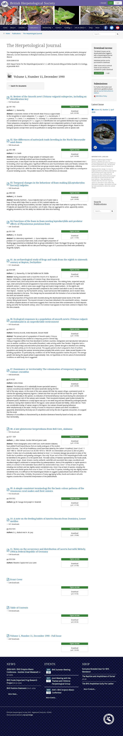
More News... (13, 694)
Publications (34, 28)
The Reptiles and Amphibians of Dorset (98, 676)
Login (118, 3)
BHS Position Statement (17, 688)
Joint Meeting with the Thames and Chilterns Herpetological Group (61, 681)
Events (59, 28)
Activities (23, 28)
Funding (68, 28)
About (13, 28)
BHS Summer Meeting (61, 670)
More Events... (51, 698)
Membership (47, 28)
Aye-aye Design (28, 715)
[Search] (117, 34)
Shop (91, 28)
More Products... (90, 689)
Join (110, 3)
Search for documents (18, 86)
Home (5, 28)
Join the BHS (99, 73)
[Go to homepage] (5, 3)
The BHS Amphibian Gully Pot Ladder (98, 684)
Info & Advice (80, 28)
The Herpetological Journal (32, 33)
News (97, 28)
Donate (103, 3)
